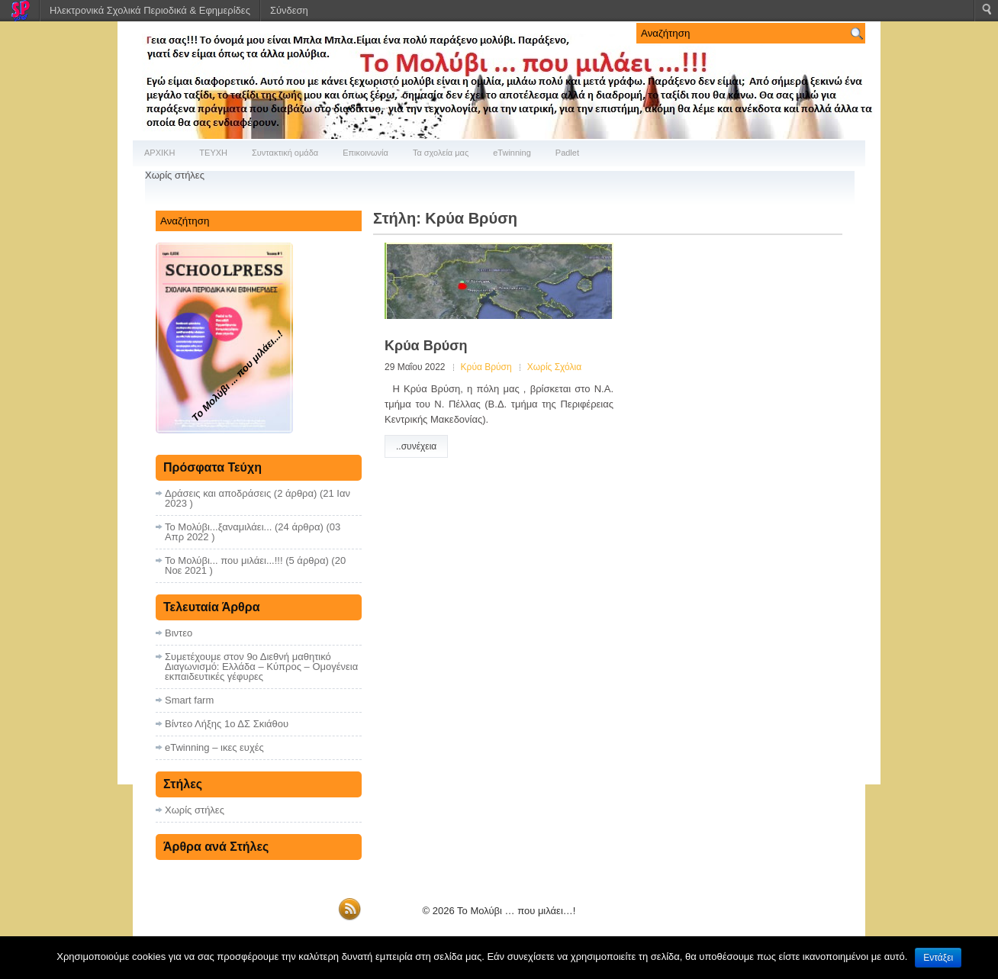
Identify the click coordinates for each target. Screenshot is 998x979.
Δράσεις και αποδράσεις (218, 493)
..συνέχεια (416, 446)
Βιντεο (178, 633)
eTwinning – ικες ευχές (214, 747)
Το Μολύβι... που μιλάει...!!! (224, 560)
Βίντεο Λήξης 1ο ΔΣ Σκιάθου (226, 723)
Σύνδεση (289, 10)
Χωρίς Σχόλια (554, 367)
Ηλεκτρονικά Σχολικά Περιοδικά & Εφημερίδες (150, 10)
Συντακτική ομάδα (285, 152)
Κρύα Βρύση (426, 345)
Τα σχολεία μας (440, 152)
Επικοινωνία (365, 152)
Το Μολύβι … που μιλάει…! (516, 910)
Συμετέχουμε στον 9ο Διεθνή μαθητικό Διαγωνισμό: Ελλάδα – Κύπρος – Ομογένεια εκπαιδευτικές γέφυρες (261, 666)
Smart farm (189, 700)
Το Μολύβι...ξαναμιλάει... (218, 527)
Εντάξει (938, 957)
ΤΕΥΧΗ (213, 152)
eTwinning (512, 152)
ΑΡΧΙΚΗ (159, 152)
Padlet (567, 152)
